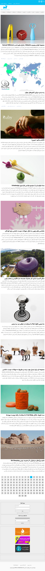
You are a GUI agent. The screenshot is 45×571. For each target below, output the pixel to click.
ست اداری (15, 58)
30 (42, 480)
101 (31, 493)
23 (22, 480)
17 (5, 480)
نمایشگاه (10, 3)
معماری (37, 12)
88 (36, 490)
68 (22, 488)
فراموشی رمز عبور (20, 513)
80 (13, 490)
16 (2, 480)
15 (42, 477)
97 (19, 493)
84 (25, 490)
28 (36, 480)
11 (31, 477)
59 (39, 485)
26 (31, 480)
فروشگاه (9, 12)
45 (42, 482)
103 (37, 493)
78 (8, 490)
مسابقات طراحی (3, 3)
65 (13, 488)
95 (13, 493)
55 (28, 485)
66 (16, 488)
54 (25, 485)
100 (28, 493)
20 (13, 480)
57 (34, 485)
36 (16, 482)
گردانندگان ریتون (16, 3)
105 (42, 493)
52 (19, 485)
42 (34, 482)
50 (13, 485)
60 (42, 485)
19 (11, 480)
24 (25, 480)
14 (39, 477)
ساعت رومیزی (10, 58)
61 (2, 488)
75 (42, 488)
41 (31, 482)
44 (39, 482)
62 (5, 488)
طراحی (42, 12)
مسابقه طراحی (19, 106)
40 (28, 482)
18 (8, 480)
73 (36, 488)
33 (8, 482)
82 (19, 490)
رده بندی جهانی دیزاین (11, 106)
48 (8, 485)
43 (36, 482)
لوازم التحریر (21, 58)
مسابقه (14, 12)
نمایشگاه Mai (3, 58)
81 (16, 490)
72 (34, 488)
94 (11, 493)
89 (39, 490)
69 (25, 488)
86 (31, 490)
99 (25, 493)
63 (8, 488)
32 (5, 482)
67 (19, 488)
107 (22, 496)
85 (28, 490)
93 (8, 493)
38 (22, 482)
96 (16, 493)
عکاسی (28, 12)
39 (25, 482)
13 (36, 477)
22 (19, 480)
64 (11, 488)
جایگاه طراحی (3, 106)
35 (13, 482)
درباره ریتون (29, 565)
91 (2, 493)
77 (5, 490)
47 (5, 485)
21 (16, 480)
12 (34, 477)
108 (25, 496)
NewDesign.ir (16, 565)
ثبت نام (26, 513)
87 (34, 490)
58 (36, 485)
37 (19, 482)
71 (31, 488)
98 (22, 493)
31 (2, 482)
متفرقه (4, 12)
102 (34, 493)
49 (11, 485)
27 (34, 480)
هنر (33, 12)
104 (40, 493)
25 (28, 480)
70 (28, 488)
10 (28, 477)
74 (39, 488)
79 (11, 490)
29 (39, 480)
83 (22, 490)
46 (2, 485)
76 (2, 490)
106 (19, 496)
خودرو (24, 12)
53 (22, 485)
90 (42, 490)
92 (5, 493)
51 (16, 485)
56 (31, 485)
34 (11, 482)
